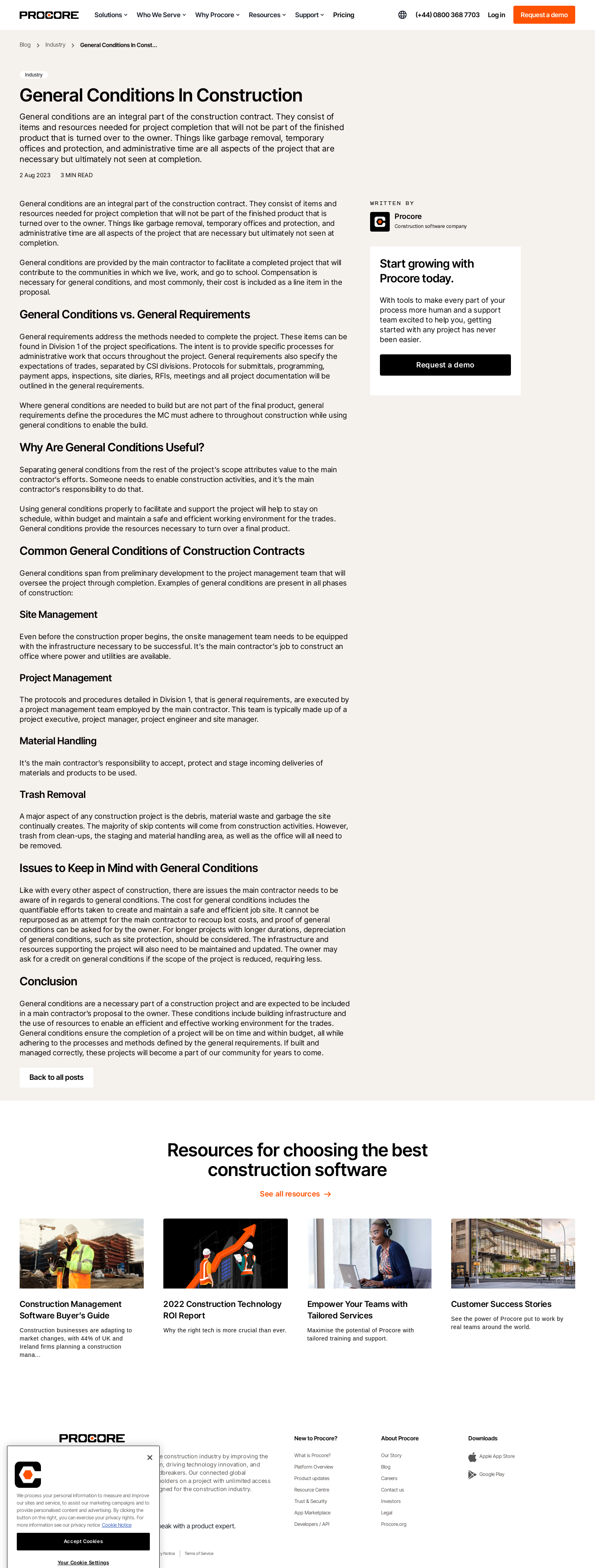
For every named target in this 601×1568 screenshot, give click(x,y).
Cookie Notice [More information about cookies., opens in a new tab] (116, 1539)
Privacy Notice (162, 1553)
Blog (25, 44)
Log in (496, 15)
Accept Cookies (83, 1555)
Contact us (392, 1490)
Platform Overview (313, 1467)
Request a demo (544, 15)
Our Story (391, 1455)
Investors (391, 1501)
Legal (386, 1512)
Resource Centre (311, 1490)
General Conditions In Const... (118, 44)
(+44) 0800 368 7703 (448, 15)
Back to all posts (56, 1077)
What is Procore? (312, 1455)
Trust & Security (310, 1501)
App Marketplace (312, 1512)
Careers (389, 1478)
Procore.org (394, 1524)
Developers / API (312, 1524)
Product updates (312, 1478)
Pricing (343, 15)
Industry (55, 44)
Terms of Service (199, 1553)
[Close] (150, 1471)
